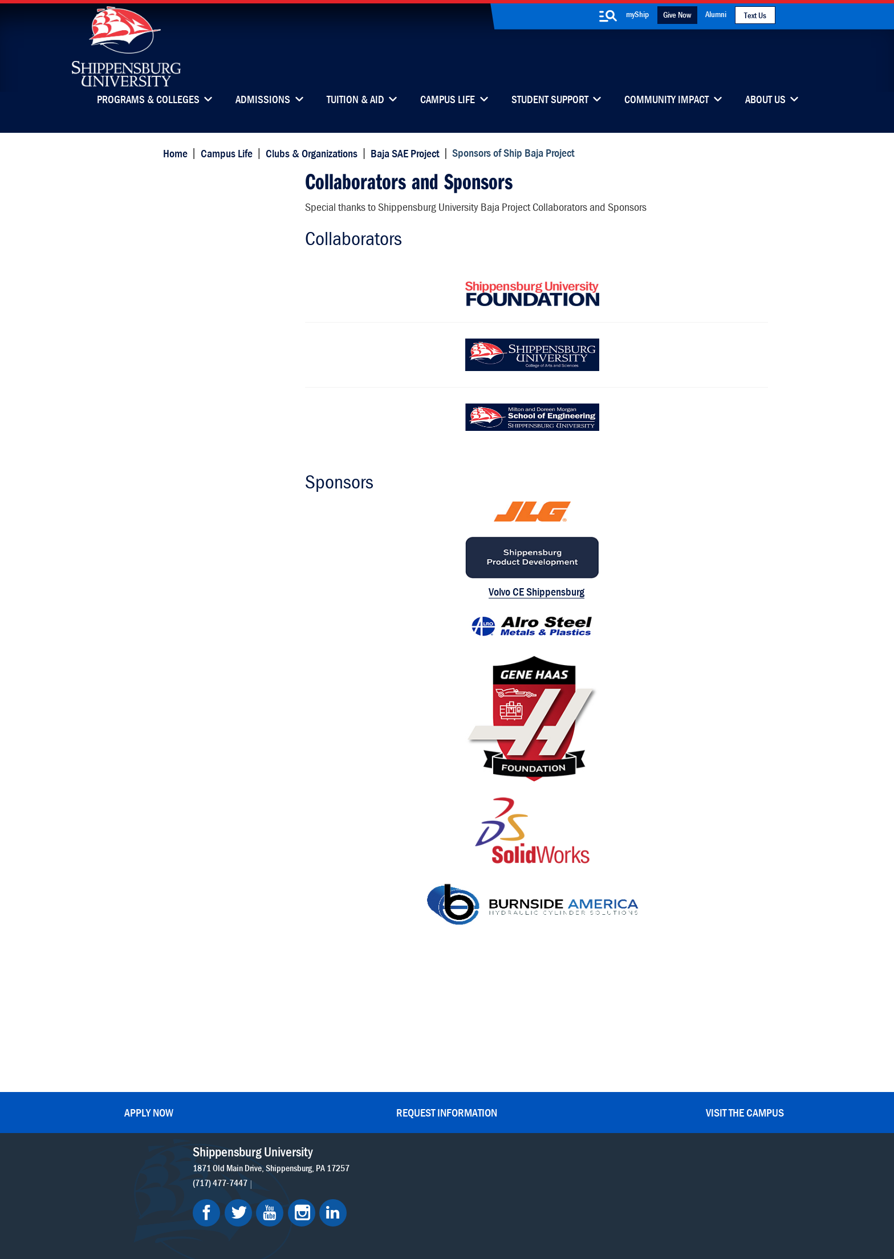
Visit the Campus (745, 956)
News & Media (418, 1071)
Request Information (446, 956)
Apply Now (148, 956)
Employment (414, 1119)
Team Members (205, 236)
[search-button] (608, 15)
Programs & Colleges (148, 100)
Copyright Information (442, 1198)
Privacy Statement (310, 1198)
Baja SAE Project (403, 152)
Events (403, 1095)
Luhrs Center (510, 1047)
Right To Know (514, 1198)
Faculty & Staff (610, 1023)
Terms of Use (374, 1198)
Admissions (262, 100)
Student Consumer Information (466, 1209)
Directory (407, 1023)
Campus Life (447, 100)
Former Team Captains (219, 303)
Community (508, 1023)
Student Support (549, 100)
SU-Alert (502, 1095)
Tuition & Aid (355, 100)
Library (403, 1047)
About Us (765, 100)
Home (173, 152)
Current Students (518, 1119)
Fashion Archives (517, 1071)
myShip (637, 14)
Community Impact (666, 100)
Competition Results (215, 258)
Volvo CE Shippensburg (518, 588)
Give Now (677, 14)
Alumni (715, 14)
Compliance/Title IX (372, 1209)
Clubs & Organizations (310, 152)
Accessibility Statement (606, 1079)
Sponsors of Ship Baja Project (223, 189)
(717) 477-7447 (224, 1026)
